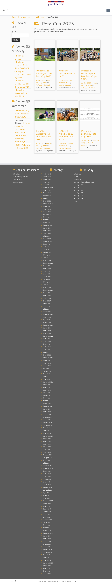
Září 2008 (46, 463)
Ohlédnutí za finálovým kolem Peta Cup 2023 (44, 73)
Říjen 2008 (46, 460)
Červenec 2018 (48, 290)
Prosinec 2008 (47, 455)
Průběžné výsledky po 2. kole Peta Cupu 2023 (43, 135)
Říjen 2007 (46, 493)
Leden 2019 (47, 277)
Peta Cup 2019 (78, 185)
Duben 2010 (47, 414)
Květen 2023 (47, 190)
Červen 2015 (47, 328)
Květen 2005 (47, 568)
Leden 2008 (47, 485)
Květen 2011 (47, 387)
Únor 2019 (46, 274)
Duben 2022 (47, 212)
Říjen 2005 (46, 555)
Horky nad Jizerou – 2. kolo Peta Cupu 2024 (22, 83)
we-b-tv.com (21, 135)
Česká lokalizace (18, 182)
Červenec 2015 (48, 325)
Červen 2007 (47, 504)
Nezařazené (77, 179)
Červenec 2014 (48, 336)
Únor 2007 (46, 514)
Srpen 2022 (47, 201)
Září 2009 (46, 431)
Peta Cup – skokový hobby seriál (84, 182)
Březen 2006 (47, 544)
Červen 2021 (47, 228)
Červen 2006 (47, 536)
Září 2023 (46, 185)
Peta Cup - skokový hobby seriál (31, 17)
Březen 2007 (47, 512)
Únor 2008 (46, 482)
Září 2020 (46, 236)
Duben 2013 (47, 350)
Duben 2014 (47, 341)
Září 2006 (46, 528)
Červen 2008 (47, 471)
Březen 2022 (47, 215)
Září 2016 (46, 309)
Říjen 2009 (46, 428)
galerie (49, 80)
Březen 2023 (47, 196)
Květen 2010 (47, 412)
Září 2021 (46, 220)
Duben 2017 (47, 306)
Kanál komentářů (18, 179)
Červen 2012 (47, 360)
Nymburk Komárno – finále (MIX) (67, 73)
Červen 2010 (47, 409)
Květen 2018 (47, 296)
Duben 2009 (47, 444)
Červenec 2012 (48, 358)
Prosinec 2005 (47, 549)
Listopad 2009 (48, 425)
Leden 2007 (47, 517)
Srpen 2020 (47, 239)
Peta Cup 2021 (78, 190)
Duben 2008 (47, 477)
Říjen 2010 (46, 398)
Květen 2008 (47, 474)
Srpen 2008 (47, 466)
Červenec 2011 (48, 382)
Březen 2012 (47, 368)
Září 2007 (46, 495)
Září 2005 (46, 558)
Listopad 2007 (48, 490)
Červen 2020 (47, 244)
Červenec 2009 (48, 436)
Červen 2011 (47, 385)
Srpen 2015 (47, 323)
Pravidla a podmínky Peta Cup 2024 (21, 93)
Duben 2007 (47, 509)
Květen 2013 (47, 347)
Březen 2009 (47, 447)
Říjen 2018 (46, 282)
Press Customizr (60, 582)
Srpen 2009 (47, 433)
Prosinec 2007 (47, 487)
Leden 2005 (47, 574)
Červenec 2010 (48, 406)
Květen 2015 (47, 331)
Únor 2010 (46, 420)
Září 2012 (46, 352)
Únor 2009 (46, 450)
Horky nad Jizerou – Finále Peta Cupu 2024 (22, 65)
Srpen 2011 (47, 379)
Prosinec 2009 (47, 423)
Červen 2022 (47, 206)
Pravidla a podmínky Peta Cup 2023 (88, 133)
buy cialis (19, 126)
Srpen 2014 (47, 333)
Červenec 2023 (48, 187)
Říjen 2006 (46, 525)
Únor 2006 (46, 547)
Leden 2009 (47, 452)
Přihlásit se (16, 174)
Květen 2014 (47, 339)
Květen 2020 (47, 247)
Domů (14, 17)
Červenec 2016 (48, 314)
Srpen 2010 (47, 404)
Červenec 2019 (48, 263)
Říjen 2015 (46, 320)
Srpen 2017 (47, 301)
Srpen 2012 (47, 355)
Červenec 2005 (48, 563)
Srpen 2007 (47, 498)
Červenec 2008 (48, 468)
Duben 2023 (47, 193)
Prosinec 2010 (47, 396)
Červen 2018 (47, 293)
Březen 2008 (47, 479)
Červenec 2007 (48, 501)
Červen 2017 (47, 304)
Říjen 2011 (46, 374)
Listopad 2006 (48, 522)
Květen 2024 (47, 182)
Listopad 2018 (48, 279)
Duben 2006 (47, 541)
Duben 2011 (47, 390)
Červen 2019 (47, 266)
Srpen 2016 (47, 312)
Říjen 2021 (46, 217)
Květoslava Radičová (43, 85)
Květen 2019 (47, 269)
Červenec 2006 (48, 533)
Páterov (26, 123)
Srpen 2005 (47, 560)
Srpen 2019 (47, 260)
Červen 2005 (47, 566)
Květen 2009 (47, 441)
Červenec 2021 (48, 225)
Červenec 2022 (48, 204)
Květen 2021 (47, 231)
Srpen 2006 (47, 531)
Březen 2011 (47, 393)
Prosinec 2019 (47, 252)
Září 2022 (46, 198)
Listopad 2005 (48, 552)
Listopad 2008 (48, 458)
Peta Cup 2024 (78, 198)
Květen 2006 (47, 539)
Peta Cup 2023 (41, 83)
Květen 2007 (47, 506)
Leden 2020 (47, 250)
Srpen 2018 (47, 287)
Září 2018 (46, 285)
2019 (18, 145)
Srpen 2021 (47, 223)
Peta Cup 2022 (78, 193)
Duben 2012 (47, 366)
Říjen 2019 (46, 255)
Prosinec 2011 (47, 371)
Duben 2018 (47, 298)
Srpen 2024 (47, 177)
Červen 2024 (47, 179)
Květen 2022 (47, 209)
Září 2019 (46, 258)
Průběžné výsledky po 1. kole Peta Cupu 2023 (66, 135)
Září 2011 (46, 377)
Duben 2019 (47, 271)
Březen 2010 (47, 417)
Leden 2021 (47, 233)
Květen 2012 (47, 363)
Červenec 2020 (48, 242)
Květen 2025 (47, 174)
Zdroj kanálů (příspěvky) (20, 177)
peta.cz (43, 582)
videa (75, 201)
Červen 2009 (47, 439)
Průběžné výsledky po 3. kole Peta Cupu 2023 (89, 75)
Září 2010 (46, 401)
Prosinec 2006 (47, 520)
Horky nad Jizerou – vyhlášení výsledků (23, 74)
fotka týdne (77, 174)
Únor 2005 (46, 571)
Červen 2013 (47, 344)
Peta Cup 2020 (78, 187)
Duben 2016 (47, 317)
